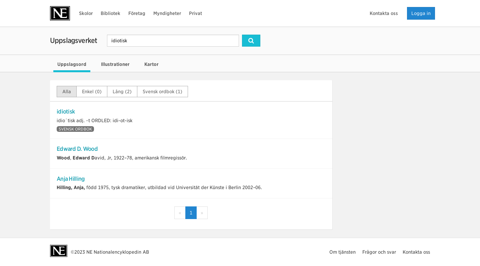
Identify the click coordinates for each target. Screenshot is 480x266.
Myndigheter (167, 13)
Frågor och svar (379, 252)
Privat (195, 13)
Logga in (421, 13)
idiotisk (66, 111)
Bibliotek (110, 13)
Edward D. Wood (77, 148)
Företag (136, 13)
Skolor (86, 13)
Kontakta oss (384, 13)
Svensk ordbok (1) (162, 91)
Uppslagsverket (73, 40)
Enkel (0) (92, 91)
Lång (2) (122, 91)
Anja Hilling (71, 178)
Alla (66, 91)
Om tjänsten (342, 252)
